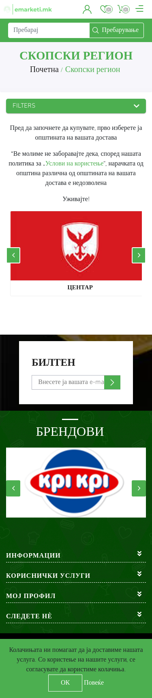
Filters (24, 106)
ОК (65, 683)
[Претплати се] (76, 382)
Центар (80, 288)
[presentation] (13, 255)
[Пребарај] (49, 30)
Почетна (44, 70)
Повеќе (94, 683)
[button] (87, 9)
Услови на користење (74, 164)
